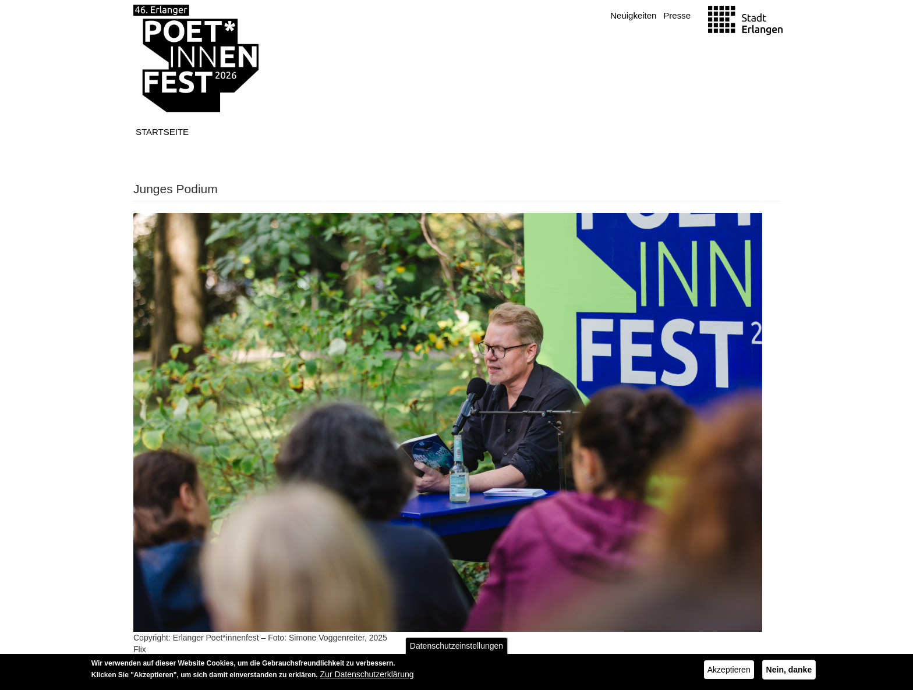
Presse (677, 15)
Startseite (162, 132)
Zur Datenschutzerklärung (367, 677)
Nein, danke (789, 672)
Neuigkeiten (633, 15)
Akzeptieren (729, 672)
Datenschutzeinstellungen (456, 648)
